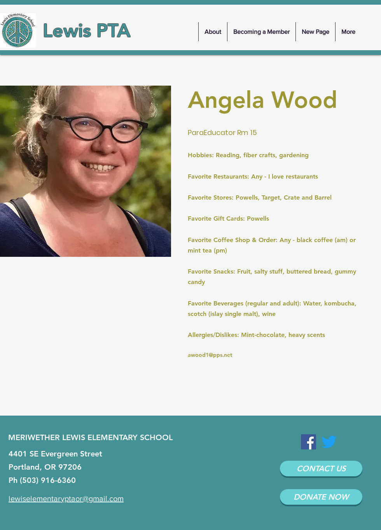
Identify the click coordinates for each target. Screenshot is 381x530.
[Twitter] (329, 441)
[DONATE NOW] (321, 497)
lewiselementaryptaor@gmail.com (66, 498)
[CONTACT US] (321, 468)
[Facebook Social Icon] (308, 441)
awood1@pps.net (210, 354)
